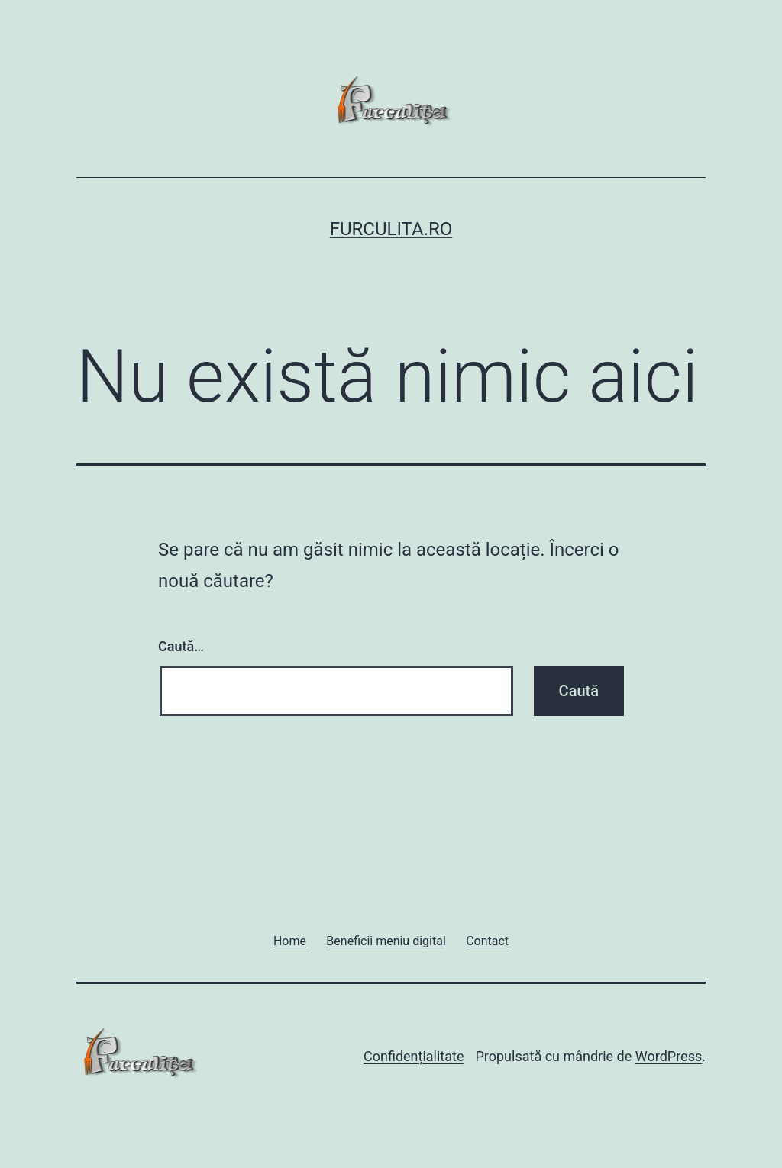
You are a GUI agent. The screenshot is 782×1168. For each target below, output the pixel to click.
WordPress (668, 1056)
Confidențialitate (414, 1056)
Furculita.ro (391, 229)
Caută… (181, 646)
